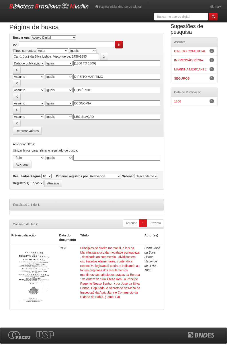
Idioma (215, 6)
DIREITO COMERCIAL (190, 51)
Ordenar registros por (72, 176)
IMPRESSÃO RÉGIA (188, 60)
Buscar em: (21, 37)
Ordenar (128, 176)
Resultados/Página (27, 176)
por (15, 44)
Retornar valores (27, 131)
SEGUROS (182, 78)
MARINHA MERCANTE (190, 69)
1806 (177, 101)
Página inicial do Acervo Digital (118, 6)
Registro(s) (21, 183)
